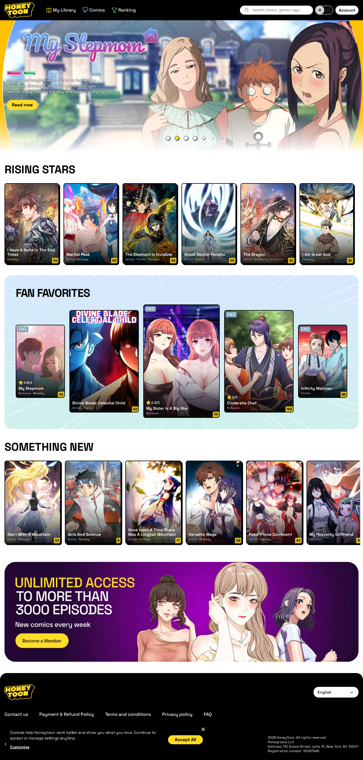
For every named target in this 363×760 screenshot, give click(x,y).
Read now (22, 105)
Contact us (16, 714)
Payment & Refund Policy (66, 714)
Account (347, 10)
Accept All (185, 740)
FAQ (208, 714)
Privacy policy (177, 714)
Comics (94, 10)
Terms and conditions (128, 714)
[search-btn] (246, 10)
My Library (61, 10)
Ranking (124, 10)
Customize (19, 747)
